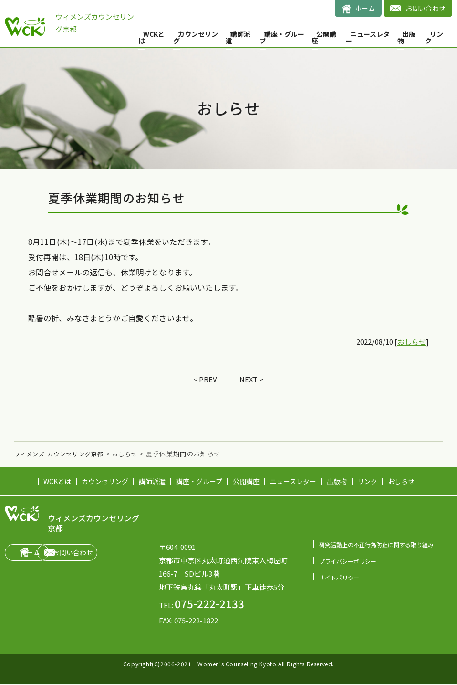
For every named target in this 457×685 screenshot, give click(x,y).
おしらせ (410, 342)
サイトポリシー (341, 578)
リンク (434, 37)
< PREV (204, 380)
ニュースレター (367, 37)
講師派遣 (238, 37)
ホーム (365, 8)
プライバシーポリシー (350, 562)
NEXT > (252, 380)
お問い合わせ (425, 8)
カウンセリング (195, 37)
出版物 (406, 37)
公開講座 (324, 37)
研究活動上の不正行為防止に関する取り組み (381, 545)
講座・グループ (282, 37)
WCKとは (151, 37)
